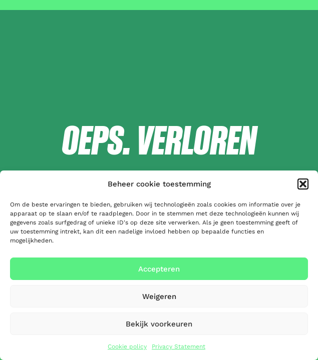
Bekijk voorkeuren (159, 324)
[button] (303, 184)
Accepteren (159, 269)
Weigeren (159, 296)
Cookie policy (127, 346)
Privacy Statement (178, 346)
